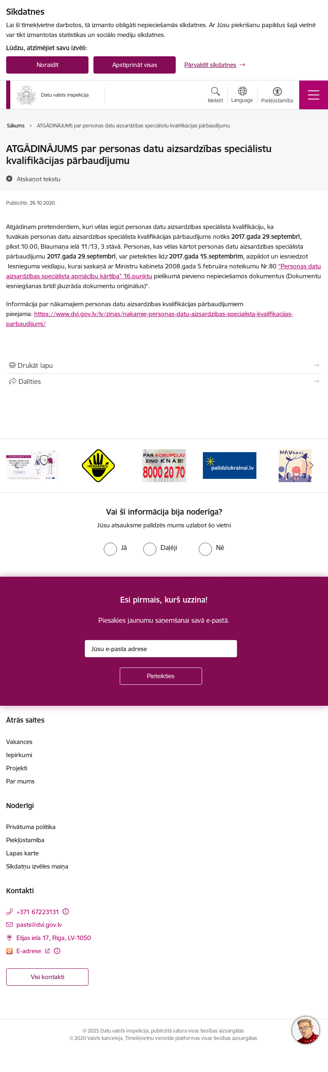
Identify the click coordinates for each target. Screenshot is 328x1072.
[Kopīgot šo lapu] (164, 381)
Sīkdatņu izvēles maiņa (37, 866)
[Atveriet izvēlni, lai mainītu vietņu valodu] (242, 95)
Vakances (19, 742)
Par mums (20, 781)
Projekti (16, 768)
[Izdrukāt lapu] (164, 365)
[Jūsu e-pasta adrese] (161, 648)
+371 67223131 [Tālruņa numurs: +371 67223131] (37, 912)
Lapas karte (22, 853)
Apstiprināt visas (134, 65)
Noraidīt (47, 65)
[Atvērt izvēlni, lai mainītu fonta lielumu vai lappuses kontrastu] (277, 96)
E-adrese (29, 951)
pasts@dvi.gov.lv (39, 925)
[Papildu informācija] (66, 911)
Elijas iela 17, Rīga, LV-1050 (53, 938)
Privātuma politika (31, 827)
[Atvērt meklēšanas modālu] (215, 96)
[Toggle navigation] (313, 95)
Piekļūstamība (25, 840)
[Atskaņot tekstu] (38, 179)
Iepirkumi (19, 755)
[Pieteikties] (161, 676)
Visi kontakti (47, 977)
